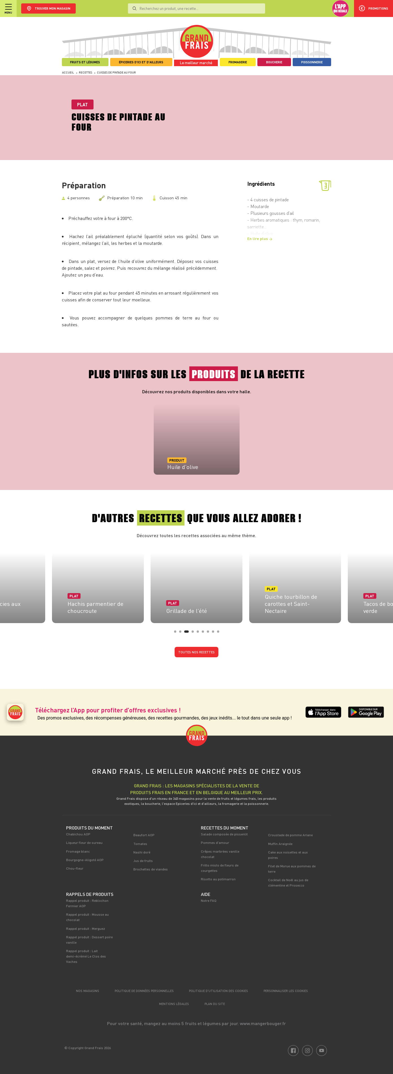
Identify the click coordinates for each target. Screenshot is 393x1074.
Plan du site (215, 1004)
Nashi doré (141, 852)
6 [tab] (204, 633)
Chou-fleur (74, 868)
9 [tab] (220, 633)
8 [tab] (215, 633)
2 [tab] (182, 633)
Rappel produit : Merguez (85, 928)
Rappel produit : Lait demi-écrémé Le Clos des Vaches (86, 956)
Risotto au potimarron (218, 879)
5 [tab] (199, 633)
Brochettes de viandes (150, 869)
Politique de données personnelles (144, 991)
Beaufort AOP (144, 835)
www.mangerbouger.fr (263, 1023)
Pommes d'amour (215, 842)
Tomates (140, 843)
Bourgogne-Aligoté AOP (85, 859)
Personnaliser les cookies (286, 991)
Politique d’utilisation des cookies (218, 991)
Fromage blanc (78, 851)
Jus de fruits (143, 860)
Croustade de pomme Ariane (290, 835)
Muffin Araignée (280, 843)
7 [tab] (209, 633)
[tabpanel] (196, 439)
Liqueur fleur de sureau (84, 842)
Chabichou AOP (78, 834)
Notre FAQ (208, 900)
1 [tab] (177, 633)
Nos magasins (87, 991)
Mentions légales (174, 1004)
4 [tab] (194, 633)
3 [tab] (187, 633)
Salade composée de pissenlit (224, 834)
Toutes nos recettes (196, 652)
